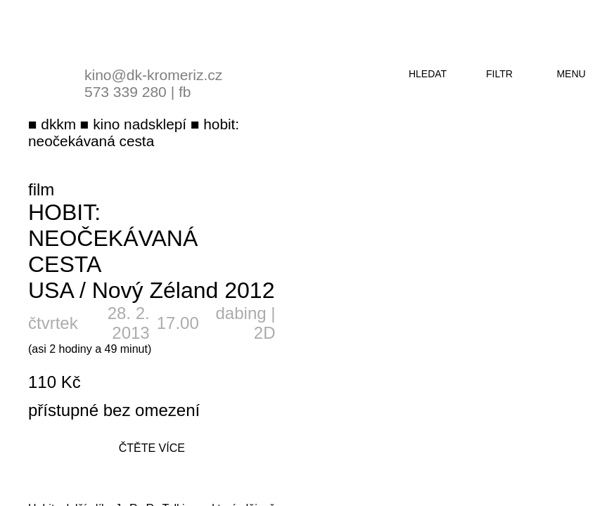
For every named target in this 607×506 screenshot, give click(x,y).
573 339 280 (125, 92)
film (41, 189)
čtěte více (152, 448)
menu (570, 73)
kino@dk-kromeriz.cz (153, 75)
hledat (428, 73)
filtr (499, 73)
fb (185, 92)
